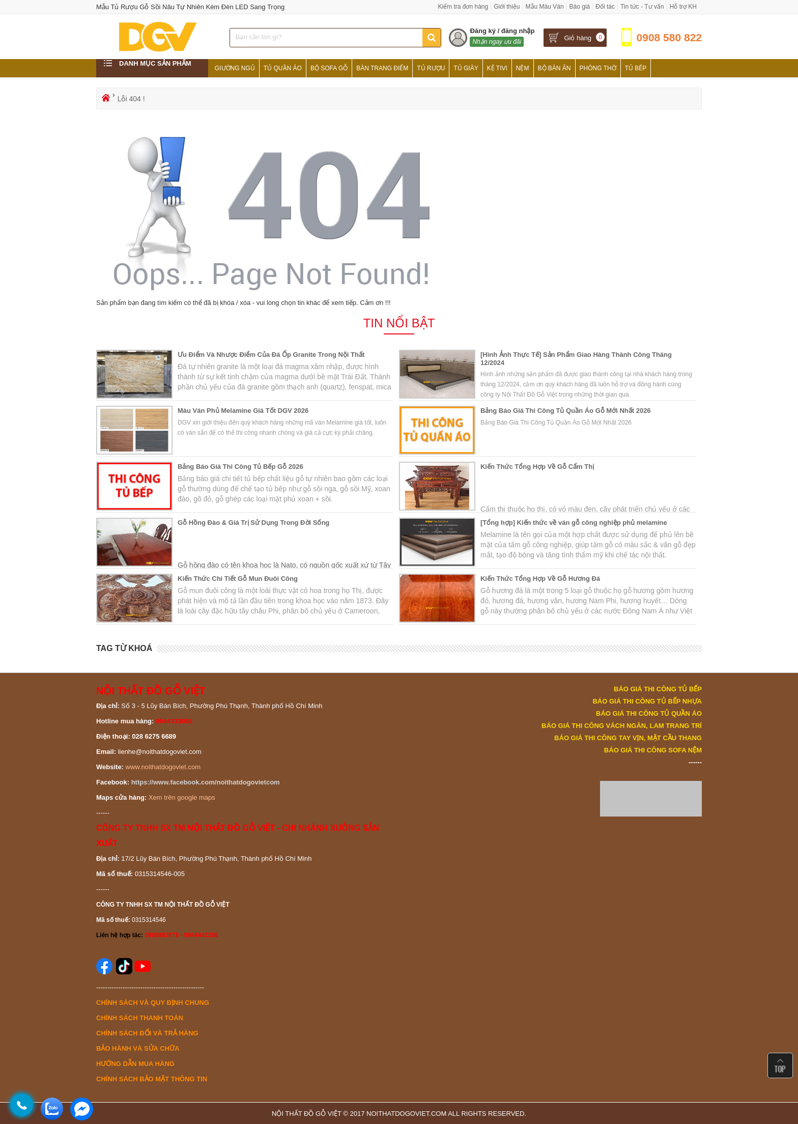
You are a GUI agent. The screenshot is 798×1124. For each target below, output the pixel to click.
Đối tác (605, 6)
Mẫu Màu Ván (545, 6)
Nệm (522, 68)
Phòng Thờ (598, 68)
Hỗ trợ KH (683, 6)
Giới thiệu (507, 6)
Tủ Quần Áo (283, 68)
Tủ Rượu (431, 68)
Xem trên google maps (182, 797)
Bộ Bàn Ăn (554, 68)
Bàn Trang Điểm (382, 68)
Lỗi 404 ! (131, 99)
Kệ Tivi (497, 68)
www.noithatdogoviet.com (163, 767)
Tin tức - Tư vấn (642, 6)
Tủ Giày (465, 68)
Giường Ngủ (235, 68)
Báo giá (579, 6)
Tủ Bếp (636, 68)
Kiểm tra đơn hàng (463, 6)
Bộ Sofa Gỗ (329, 68)
